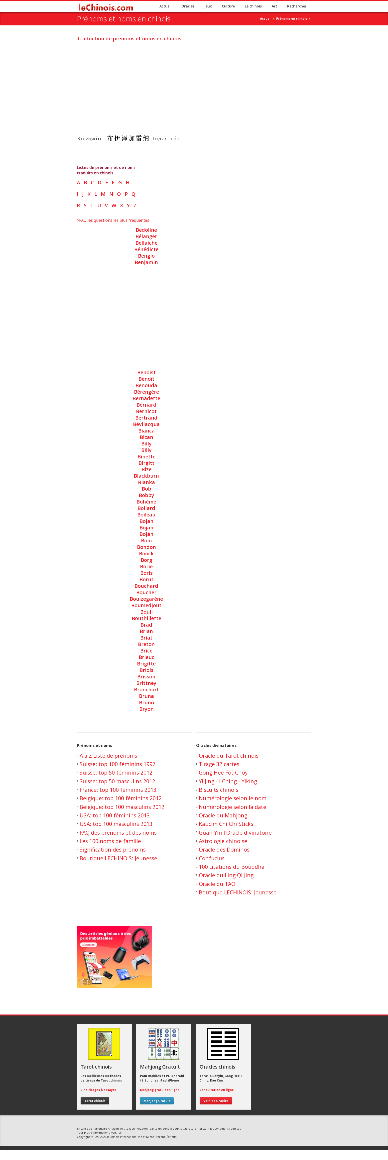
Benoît (146, 378)
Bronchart (146, 689)
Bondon (146, 547)
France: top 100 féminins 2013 (118, 789)
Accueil (165, 6)
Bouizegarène (146, 598)
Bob (146, 488)
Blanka (146, 482)
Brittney (146, 683)
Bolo (146, 540)
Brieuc (146, 657)
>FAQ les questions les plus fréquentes (113, 220)
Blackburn (146, 475)
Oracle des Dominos (224, 849)
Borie (146, 566)
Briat (146, 637)
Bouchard (146, 585)
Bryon (146, 709)
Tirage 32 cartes (219, 764)
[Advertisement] (194, 80)
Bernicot (146, 411)
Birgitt (146, 463)
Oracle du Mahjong (223, 815)
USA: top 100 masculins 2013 (116, 823)
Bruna (146, 696)
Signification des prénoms (113, 849)
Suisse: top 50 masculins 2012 (117, 781)
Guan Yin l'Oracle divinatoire (235, 832)
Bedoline (146, 229)
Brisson (146, 676)
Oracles (187, 6)
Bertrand (146, 417)
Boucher (146, 592)
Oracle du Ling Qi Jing (226, 875)
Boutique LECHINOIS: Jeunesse (118, 858)
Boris (146, 573)
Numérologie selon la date (232, 806)
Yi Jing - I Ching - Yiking (228, 781)
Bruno (146, 702)
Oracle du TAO (217, 883)
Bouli (146, 611)
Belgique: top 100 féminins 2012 (121, 798)
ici (119, 1132)
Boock (146, 553)
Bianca (146, 430)
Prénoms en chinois (291, 18)
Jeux (208, 6)
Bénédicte (146, 249)
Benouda (146, 385)
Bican (146, 437)
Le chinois (253, 6)
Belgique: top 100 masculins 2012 (122, 806)
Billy (146, 443)
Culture (228, 6)
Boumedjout (146, 605)
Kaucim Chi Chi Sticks (226, 823)
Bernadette (146, 398)
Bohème (146, 501)
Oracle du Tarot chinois (229, 755)
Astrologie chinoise (223, 841)
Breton (146, 644)
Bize (146, 469)
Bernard (146, 404)
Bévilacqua (146, 424)
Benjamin (146, 262)
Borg (146, 560)
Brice (146, 650)
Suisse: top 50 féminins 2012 (116, 772)
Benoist (146, 372)
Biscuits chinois (218, 789)
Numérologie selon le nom (232, 798)
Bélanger (146, 236)
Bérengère (146, 391)
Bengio (146, 255)
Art (274, 6)
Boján (146, 534)
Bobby (146, 495)
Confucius (212, 858)
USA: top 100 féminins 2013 (115, 815)
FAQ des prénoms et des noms (118, 832)
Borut (146, 579)
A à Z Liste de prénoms (108, 755)
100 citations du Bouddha (231, 866)
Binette (146, 456)
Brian (146, 631)
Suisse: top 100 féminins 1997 (117, 764)
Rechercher (296, 6)
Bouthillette (146, 618)
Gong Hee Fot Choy (223, 772)
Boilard (146, 508)
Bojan (146, 521)
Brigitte (146, 663)
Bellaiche (146, 242)
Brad (146, 624)
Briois (146, 670)
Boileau (146, 514)
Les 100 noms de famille (110, 841)
